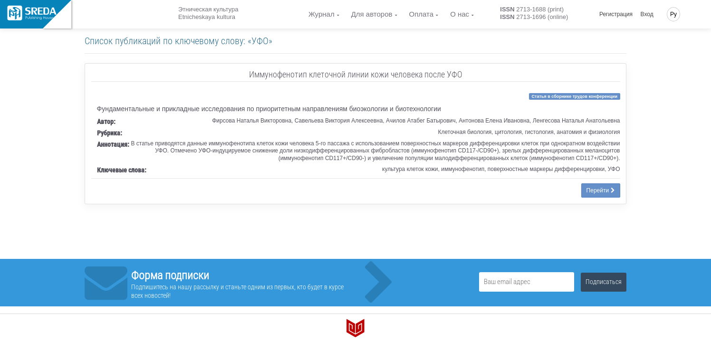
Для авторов (372, 14)
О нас (459, 14)
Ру (673, 14)
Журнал (321, 14)
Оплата (421, 14)
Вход (647, 14)
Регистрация (616, 14)
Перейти (600, 190)
